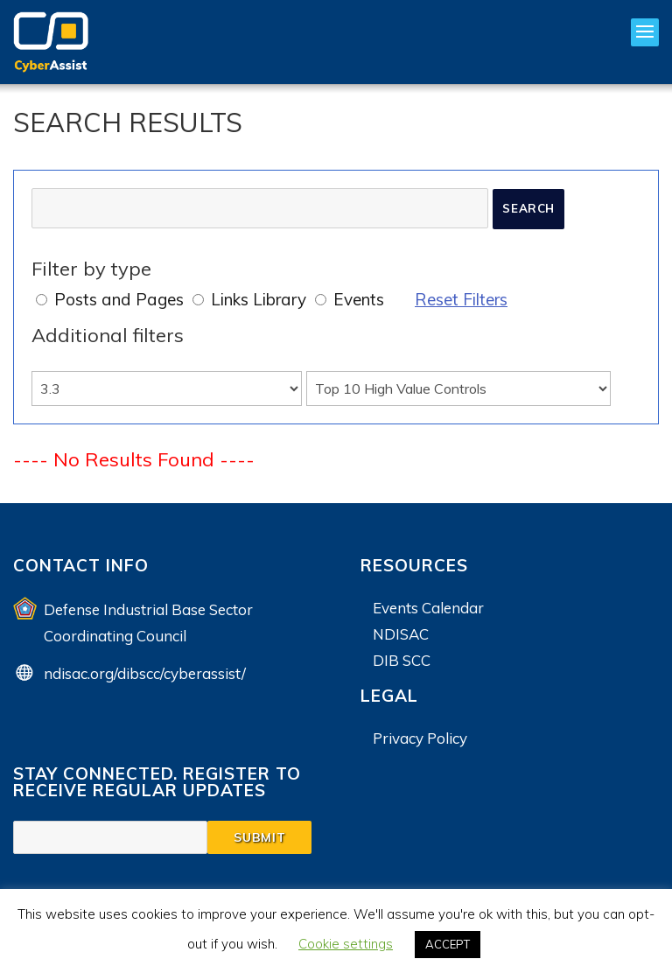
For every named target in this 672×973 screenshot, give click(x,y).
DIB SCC (401, 660)
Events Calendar (428, 607)
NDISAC (401, 634)
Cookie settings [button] (345, 943)
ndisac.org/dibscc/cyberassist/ (145, 673)
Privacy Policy (420, 738)
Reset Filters (461, 299)
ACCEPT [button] (447, 944)
